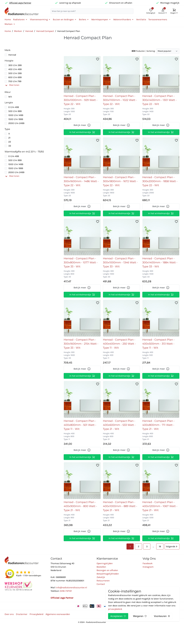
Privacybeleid (36, 614)
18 (160, 546)
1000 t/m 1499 (15, 115)
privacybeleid (115, 609)
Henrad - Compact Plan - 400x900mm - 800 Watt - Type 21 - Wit (80, 506)
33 (9, 145)
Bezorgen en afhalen (107, 570)
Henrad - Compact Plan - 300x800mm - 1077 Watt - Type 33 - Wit (81, 262)
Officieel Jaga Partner (20, 2)
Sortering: (150, 51)
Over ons (9, 614)
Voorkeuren (162, 616)
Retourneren (103, 580)
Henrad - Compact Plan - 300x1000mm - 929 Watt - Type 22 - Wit (80, 100)
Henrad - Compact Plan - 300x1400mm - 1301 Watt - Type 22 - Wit (159, 100)
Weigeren (140, 616)
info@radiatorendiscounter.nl (71, 587)
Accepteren (118, 616)
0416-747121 (66, 591)
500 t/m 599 (15, 73)
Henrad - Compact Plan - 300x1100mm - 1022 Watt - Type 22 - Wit (120, 100)
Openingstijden (105, 563)
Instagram (148, 566)
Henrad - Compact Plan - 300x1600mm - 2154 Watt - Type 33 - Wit (81, 343)
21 (9, 137)
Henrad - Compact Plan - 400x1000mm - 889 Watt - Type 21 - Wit (120, 506)
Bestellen (101, 566)
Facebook (148, 563)
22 (9, 141)
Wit (10, 96)
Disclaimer (21, 614)
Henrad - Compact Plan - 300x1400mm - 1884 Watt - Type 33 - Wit (159, 262)
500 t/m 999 (15, 111)
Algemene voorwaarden (58, 614)
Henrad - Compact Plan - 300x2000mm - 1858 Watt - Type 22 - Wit (160, 181)
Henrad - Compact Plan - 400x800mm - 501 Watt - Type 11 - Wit (80, 425)
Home (8, 19)
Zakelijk (101, 577)
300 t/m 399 (15, 65)
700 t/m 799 (14, 81)
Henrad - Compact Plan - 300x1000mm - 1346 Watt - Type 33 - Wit (120, 262)
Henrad (29, 31)
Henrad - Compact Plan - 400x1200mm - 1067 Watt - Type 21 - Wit (159, 506)
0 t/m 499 (13, 107)
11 (9, 133)
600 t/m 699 (15, 77)
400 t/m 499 (15, 69)
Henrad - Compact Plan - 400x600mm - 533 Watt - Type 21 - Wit (119, 425)
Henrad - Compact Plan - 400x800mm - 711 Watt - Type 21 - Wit (158, 425)
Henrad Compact (45, 31)
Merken (18, 31)
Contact (101, 584)
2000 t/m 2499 (16, 123)
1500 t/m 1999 (15, 119)
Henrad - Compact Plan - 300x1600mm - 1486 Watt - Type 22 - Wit (81, 181)
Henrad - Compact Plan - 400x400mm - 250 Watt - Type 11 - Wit (119, 343)
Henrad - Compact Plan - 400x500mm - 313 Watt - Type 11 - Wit (158, 343)
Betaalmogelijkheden (108, 573)
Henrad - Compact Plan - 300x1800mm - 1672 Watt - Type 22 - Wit (120, 181)
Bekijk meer (82, 125)
